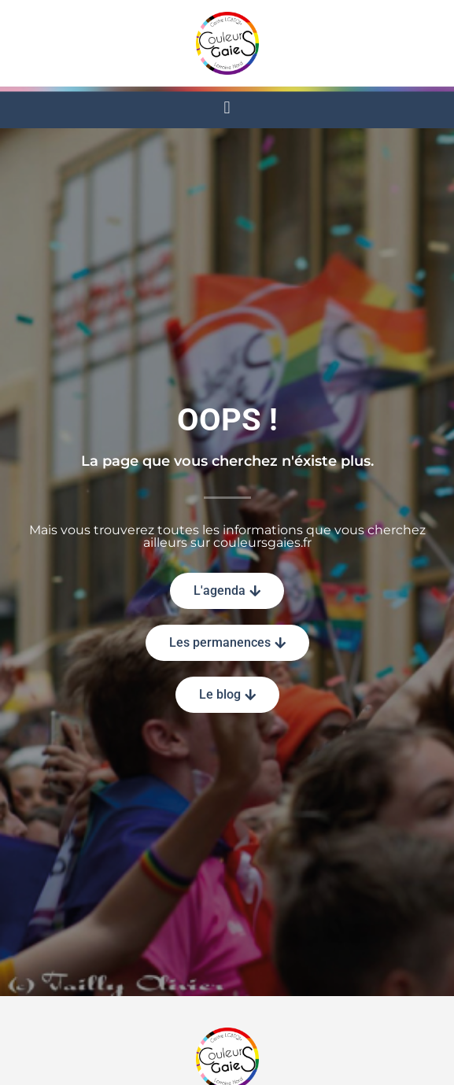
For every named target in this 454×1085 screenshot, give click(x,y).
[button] (227, 107)
